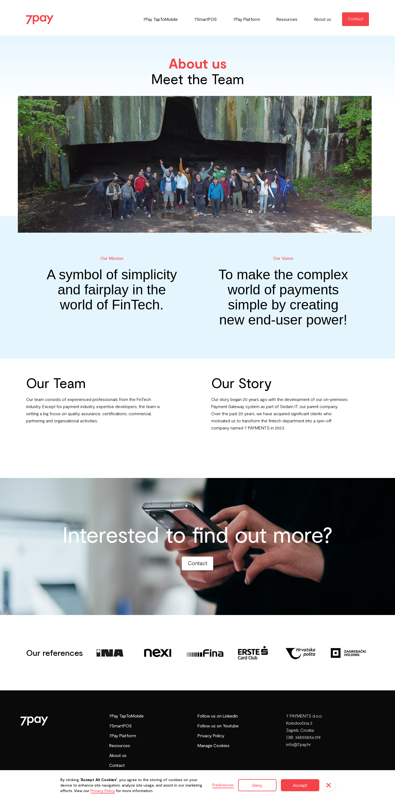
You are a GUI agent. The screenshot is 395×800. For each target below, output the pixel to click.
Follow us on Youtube (218, 725)
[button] (329, 785)
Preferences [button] (223, 784)
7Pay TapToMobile (160, 19)
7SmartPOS (205, 19)
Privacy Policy (211, 735)
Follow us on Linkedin (218, 715)
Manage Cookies (214, 745)
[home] (39, 17)
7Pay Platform (246, 19)
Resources (286, 19)
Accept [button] (300, 785)
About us (322, 19)
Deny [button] (257, 785)
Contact (355, 18)
